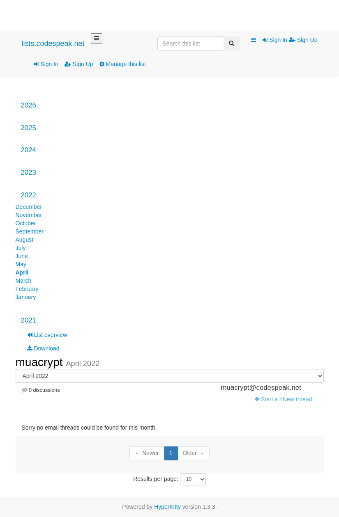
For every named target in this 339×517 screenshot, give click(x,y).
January (26, 297)
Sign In (46, 64)
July (21, 248)
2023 (28, 172)
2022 (28, 195)
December (29, 207)
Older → (193, 453)
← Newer (147, 453)
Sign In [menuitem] (275, 40)
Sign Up (79, 64)
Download (43, 348)
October (26, 223)
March (24, 280)
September (30, 231)
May (21, 264)
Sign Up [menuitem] (303, 40)
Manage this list (122, 64)
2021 (28, 320)
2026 (28, 105)
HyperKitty (167, 506)
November (29, 215)
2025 (28, 128)
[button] (253, 40)
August (25, 239)
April (22, 272)
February (27, 289)
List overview (47, 335)
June (22, 256)
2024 (28, 150)
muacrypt (41, 362)
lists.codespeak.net (53, 43)
